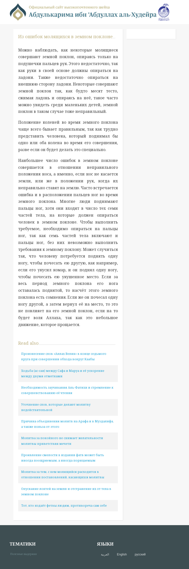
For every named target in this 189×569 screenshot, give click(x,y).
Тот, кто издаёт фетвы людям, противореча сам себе (64, 505)
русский (140, 554)
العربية (105, 554)
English (122, 554)
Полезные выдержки (25, 553)
